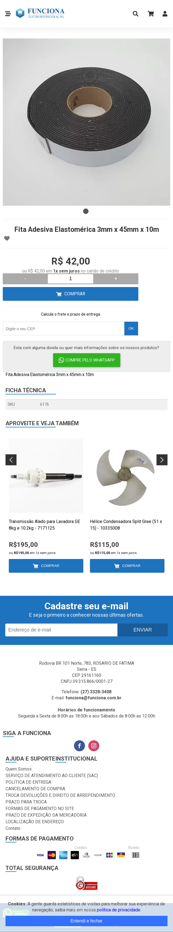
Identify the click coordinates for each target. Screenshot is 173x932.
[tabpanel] (86, 122)
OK (131, 328)
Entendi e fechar (86, 921)
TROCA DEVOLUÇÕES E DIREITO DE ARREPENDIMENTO (60, 795)
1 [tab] (86, 211)
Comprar (74, 293)
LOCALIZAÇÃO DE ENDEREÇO (35, 821)
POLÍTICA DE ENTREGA (28, 782)
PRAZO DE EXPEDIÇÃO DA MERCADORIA (46, 815)
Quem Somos (19, 769)
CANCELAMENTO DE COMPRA (35, 788)
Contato (13, 828)
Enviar (142, 630)
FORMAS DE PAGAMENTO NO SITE (40, 808)
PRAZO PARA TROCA (26, 802)
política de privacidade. (119, 909)
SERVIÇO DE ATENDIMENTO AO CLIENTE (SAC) (52, 775)
